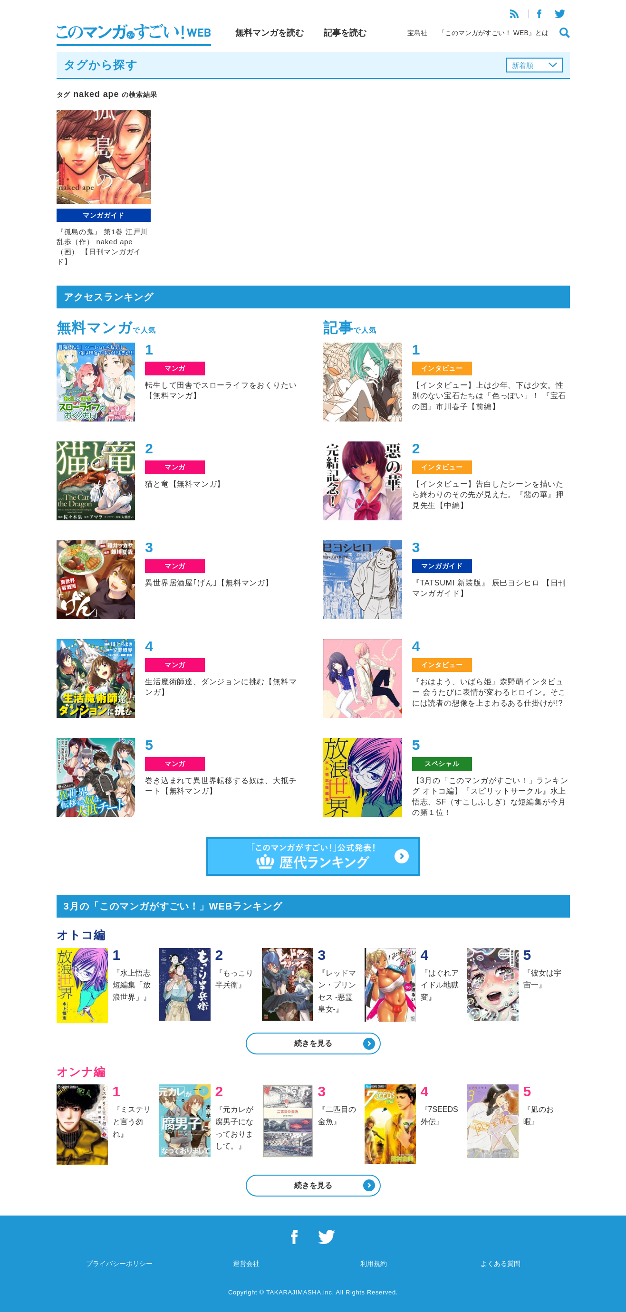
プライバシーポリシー (119, 1263)
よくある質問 (500, 1263)
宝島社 (417, 33)
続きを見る (313, 1043)
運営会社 (246, 1263)
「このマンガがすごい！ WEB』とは (493, 33)
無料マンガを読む (269, 33)
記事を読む (345, 33)
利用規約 (373, 1263)
